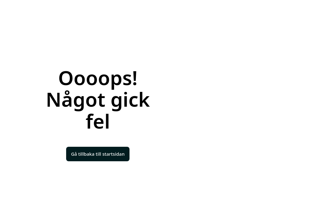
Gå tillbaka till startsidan (98, 154)
